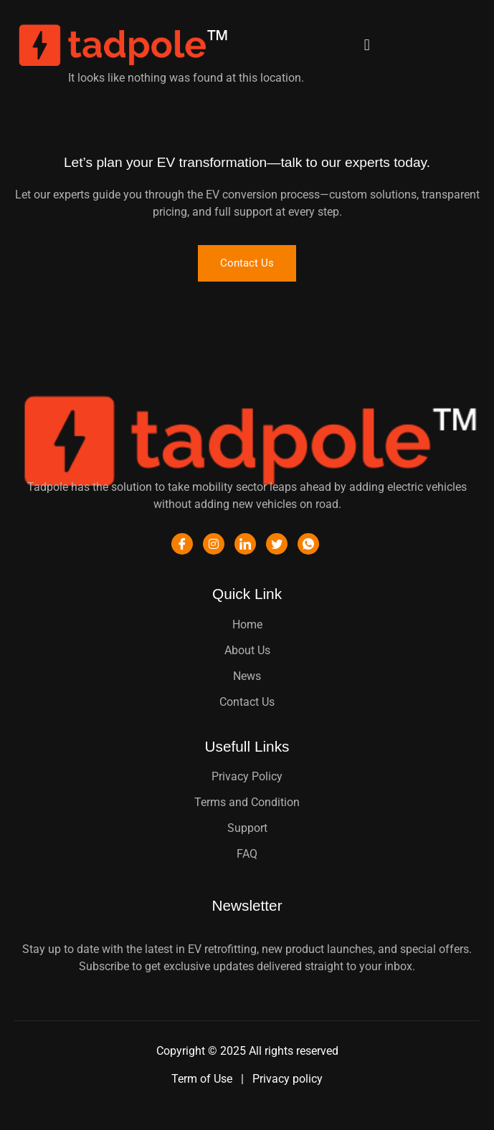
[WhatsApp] (308, 544)
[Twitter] (277, 544)
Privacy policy (287, 1079)
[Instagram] (213, 544)
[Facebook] (182, 544)
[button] (366, 45)
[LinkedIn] (245, 544)
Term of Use (203, 1079)
